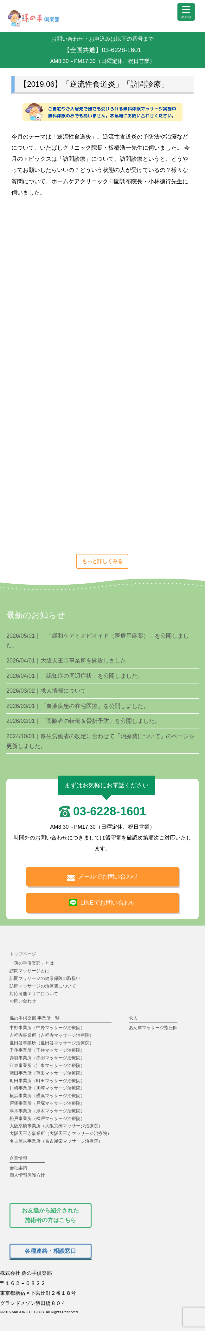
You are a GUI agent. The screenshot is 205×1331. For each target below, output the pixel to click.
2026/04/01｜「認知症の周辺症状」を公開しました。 (74, 676)
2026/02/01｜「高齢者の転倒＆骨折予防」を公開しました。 (83, 721)
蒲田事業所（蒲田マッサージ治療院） (47, 1073)
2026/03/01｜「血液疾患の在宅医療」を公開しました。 (77, 706)
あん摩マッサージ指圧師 (153, 1027)
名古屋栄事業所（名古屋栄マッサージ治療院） (56, 1141)
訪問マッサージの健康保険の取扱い (45, 978)
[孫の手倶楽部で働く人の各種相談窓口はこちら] (51, 1251)
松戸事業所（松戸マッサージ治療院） (47, 1118)
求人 (133, 1018)
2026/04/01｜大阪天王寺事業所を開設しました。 (69, 660)
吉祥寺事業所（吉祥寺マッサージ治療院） (52, 1035)
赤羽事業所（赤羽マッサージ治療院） (47, 1057)
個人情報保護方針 (27, 1175)
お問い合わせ (23, 1000)
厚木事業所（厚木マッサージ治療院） (47, 1110)
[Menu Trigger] (186, 12)
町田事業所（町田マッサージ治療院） (47, 1080)
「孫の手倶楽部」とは (32, 963)
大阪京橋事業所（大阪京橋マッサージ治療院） (56, 1125)
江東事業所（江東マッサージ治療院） (47, 1065)
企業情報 (18, 1158)
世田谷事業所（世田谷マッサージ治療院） (52, 1042)
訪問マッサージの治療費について (43, 985)
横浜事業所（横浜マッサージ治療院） (47, 1095)
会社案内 (18, 1167)
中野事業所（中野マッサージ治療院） (47, 1027)
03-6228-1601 (109, 811)
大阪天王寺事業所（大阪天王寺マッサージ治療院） (61, 1133)
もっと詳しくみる (102, 561)
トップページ (23, 953)
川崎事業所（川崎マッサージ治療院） (47, 1087)
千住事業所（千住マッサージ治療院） (47, 1050)
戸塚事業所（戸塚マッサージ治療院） (47, 1103)
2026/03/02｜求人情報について (46, 691)
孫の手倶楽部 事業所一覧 (35, 1018)
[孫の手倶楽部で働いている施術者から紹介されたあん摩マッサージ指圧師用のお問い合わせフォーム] (51, 1215)
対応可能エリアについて (34, 993)
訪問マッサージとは (29, 970)
